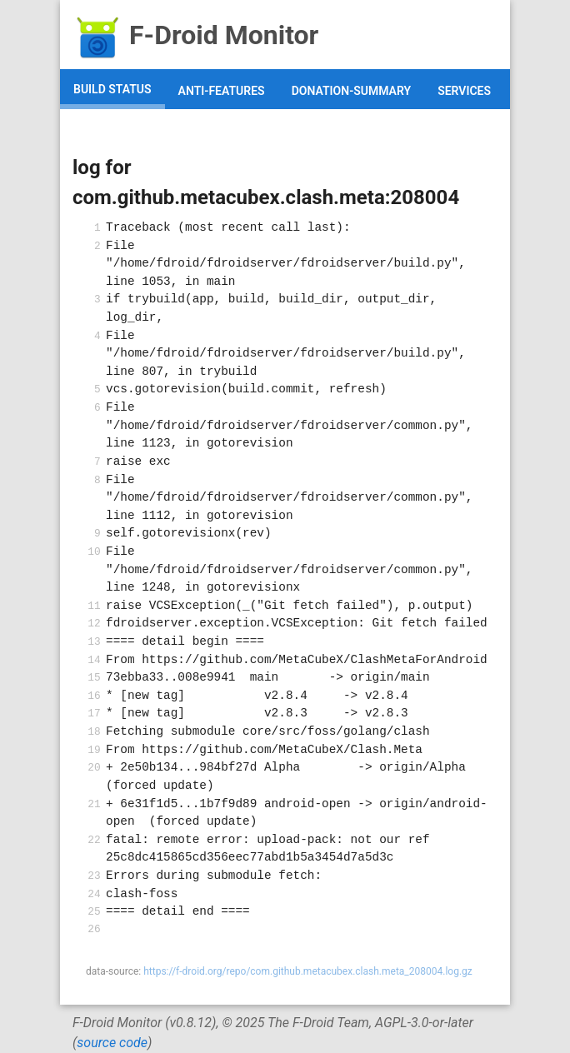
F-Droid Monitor (195, 35)
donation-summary (352, 90)
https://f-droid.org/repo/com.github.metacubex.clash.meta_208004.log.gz (307, 971)
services (464, 90)
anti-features (221, 90)
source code (112, 1043)
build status (112, 89)
